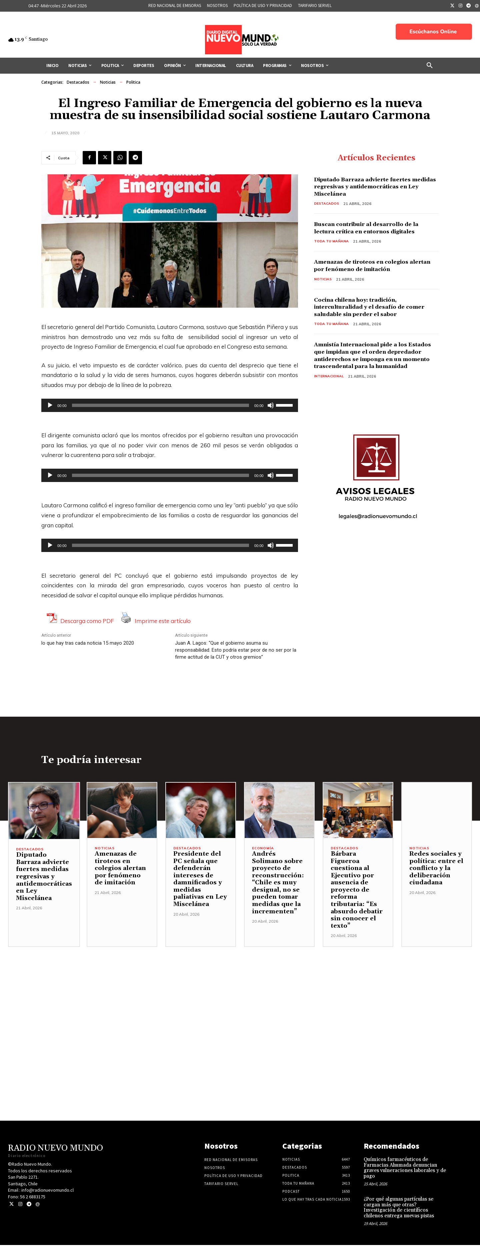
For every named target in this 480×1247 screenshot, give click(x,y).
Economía (263, 850)
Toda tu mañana (332, 242)
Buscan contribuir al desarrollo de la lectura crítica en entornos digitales (373, 228)
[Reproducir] (50, 405)
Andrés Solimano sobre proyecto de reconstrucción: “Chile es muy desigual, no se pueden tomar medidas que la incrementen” (278, 884)
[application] (169, 405)
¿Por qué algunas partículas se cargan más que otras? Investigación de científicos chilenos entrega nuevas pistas (399, 1209)
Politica (133, 82)
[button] (430, 66)
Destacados (78, 82)
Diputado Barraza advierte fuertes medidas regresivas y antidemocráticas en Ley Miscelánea (372, 187)
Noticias (108, 82)
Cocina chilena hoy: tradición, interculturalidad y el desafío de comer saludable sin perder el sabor (372, 309)
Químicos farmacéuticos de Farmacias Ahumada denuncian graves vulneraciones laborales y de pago (405, 1169)
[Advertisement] (240, 995)
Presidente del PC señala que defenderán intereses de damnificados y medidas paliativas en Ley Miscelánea (200, 881)
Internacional (329, 385)
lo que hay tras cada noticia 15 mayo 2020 (87, 643)
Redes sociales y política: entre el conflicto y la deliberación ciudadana (436, 870)
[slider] (160, 405)
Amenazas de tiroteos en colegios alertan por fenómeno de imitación (370, 266)
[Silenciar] (270, 405)
